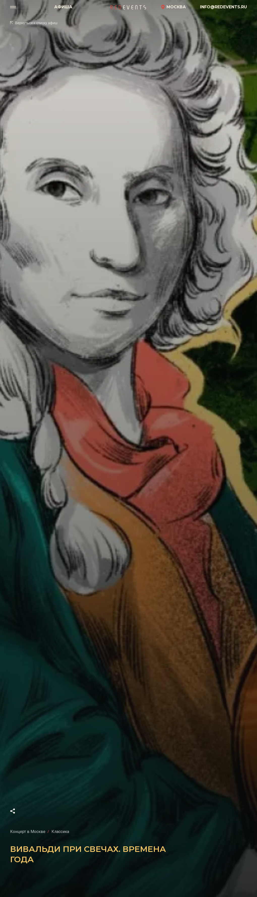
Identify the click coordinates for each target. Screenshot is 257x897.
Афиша (63, 7)
